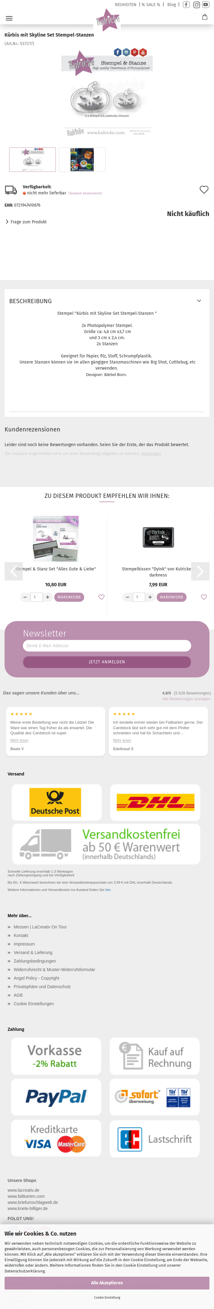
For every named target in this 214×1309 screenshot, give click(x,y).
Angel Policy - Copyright (36, 978)
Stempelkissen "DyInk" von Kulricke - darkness (158, 572)
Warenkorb (69, 597)
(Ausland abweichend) (85, 193)
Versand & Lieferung (33, 952)
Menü (9, 18)
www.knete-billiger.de (28, 1208)
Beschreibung (30, 301)
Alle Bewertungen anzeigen (186, 699)
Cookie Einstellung (107, 1298)
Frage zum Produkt (29, 222)
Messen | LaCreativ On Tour (40, 926)
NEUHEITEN (126, 4)
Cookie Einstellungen (34, 1003)
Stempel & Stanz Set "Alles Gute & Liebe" (55, 569)
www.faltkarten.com (26, 1196)
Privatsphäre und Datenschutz (42, 986)
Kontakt (21, 935)
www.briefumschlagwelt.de (33, 1202)
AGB (18, 995)
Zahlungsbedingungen (35, 961)
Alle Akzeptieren (107, 1283)
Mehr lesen (19, 740)
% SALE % (150, 4)
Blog (171, 4)
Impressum (24, 944)
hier (108, 890)
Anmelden (151, 453)
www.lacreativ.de (23, 1190)
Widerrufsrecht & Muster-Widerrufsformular (54, 969)
